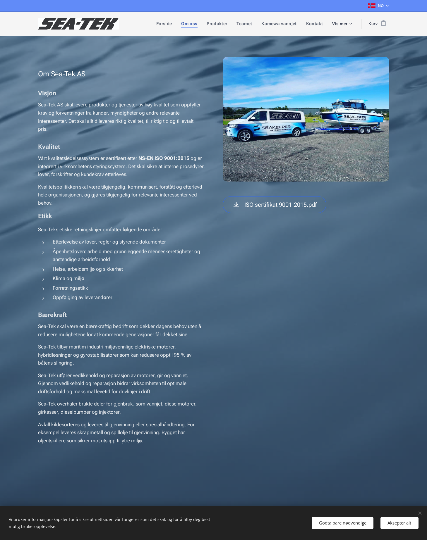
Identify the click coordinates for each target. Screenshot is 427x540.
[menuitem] (169, 23)
